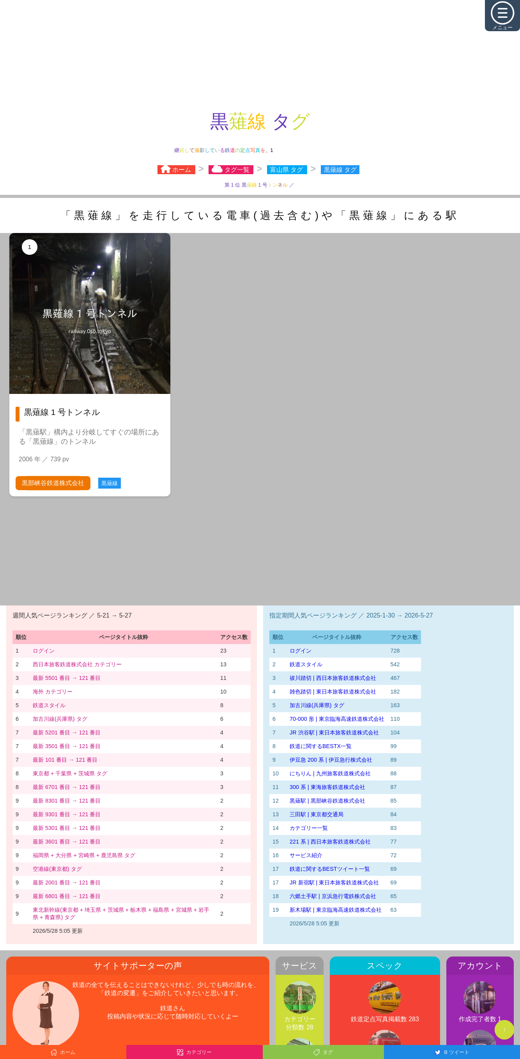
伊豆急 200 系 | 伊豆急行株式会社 (331, 760)
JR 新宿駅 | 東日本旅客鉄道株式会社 (334, 882)
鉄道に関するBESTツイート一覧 (330, 869)
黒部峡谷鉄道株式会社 (53, 483)
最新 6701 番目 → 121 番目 (67, 787)
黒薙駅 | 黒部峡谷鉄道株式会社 (327, 801)
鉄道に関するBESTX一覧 (321, 746)
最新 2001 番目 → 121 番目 (67, 882)
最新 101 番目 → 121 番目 (65, 760)
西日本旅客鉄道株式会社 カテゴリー (77, 664)
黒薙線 (109, 483)
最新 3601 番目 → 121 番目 (67, 841)
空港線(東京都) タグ (57, 869)
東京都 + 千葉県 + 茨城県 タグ (70, 773)
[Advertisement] (260, 54)
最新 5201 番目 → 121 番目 (67, 732)
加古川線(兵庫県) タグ (60, 719)
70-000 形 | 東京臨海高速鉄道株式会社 (337, 719)
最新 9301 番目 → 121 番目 (67, 814)
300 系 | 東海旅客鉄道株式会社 (327, 787)
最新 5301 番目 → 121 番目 (67, 828)
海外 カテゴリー (53, 691)
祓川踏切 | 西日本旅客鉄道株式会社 (333, 678)
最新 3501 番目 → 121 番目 (67, 746)
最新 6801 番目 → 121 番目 (67, 896)
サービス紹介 (306, 855)
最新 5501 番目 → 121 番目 (67, 678)
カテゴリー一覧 (309, 828)
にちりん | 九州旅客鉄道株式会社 (330, 773)
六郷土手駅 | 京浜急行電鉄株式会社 (333, 896)
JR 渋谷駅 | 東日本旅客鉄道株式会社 (334, 732)
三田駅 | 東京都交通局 (316, 814)
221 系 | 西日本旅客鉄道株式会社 (330, 841)
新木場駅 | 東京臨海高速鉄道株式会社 (336, 910)
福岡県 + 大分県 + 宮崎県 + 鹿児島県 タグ (84, 855)
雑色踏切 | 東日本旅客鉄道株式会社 (333, 691)
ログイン (44, 651)
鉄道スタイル (49, 705)
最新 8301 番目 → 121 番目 (67, 801)
